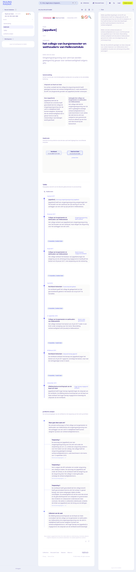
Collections (45, 552)
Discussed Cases (54, 552)
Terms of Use (51, 556)
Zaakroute (6, 27)
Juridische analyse (8, 34)
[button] (3, 15)
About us (69, 552)
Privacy (44, 556)
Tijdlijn (5, 30)
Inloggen (18, 568)
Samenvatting (7, 23)
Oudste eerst (48, 191)
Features (63, 552)
